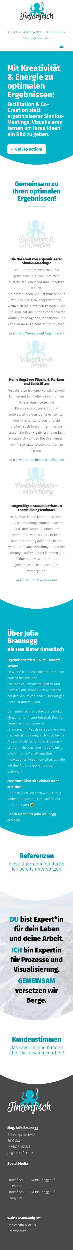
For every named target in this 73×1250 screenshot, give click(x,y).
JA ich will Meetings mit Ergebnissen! (36, 333)
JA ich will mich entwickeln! (36, 580)
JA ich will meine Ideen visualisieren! (36, 460)
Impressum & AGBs (21, 1225)
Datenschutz (16, 1231)
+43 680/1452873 (32, 32)
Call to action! (28, 149)
